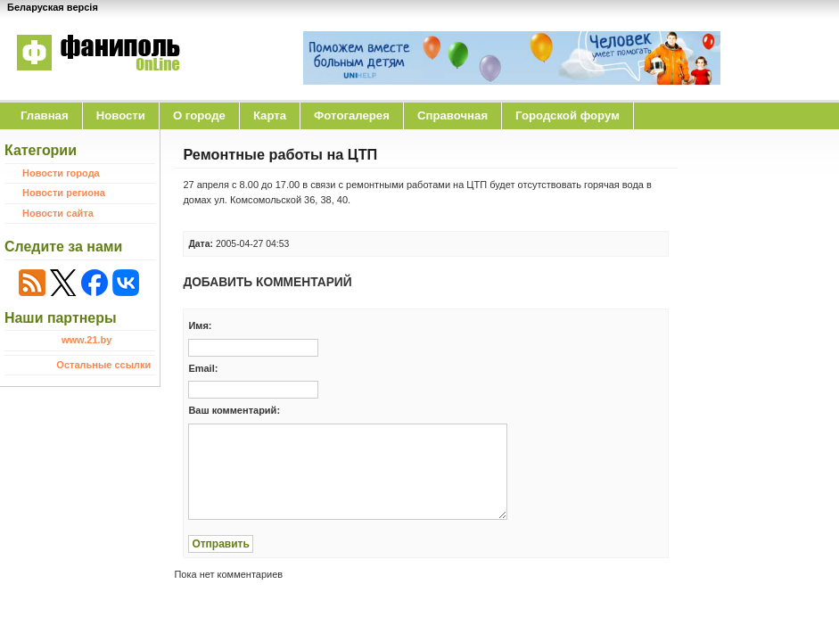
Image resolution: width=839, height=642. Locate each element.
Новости (120, 115)
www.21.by (86, 339)
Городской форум (567, 115)
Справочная (452, 115)
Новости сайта (58, 213)
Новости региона (63, 192)
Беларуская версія (52, 7)
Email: (203, 368)
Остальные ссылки (103, 364)
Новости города (61, 173)
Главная (45, 115)
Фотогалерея (352, 115)
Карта (269, 115)
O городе (199, 115)
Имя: (199, 325)
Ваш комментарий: (234, 410)
